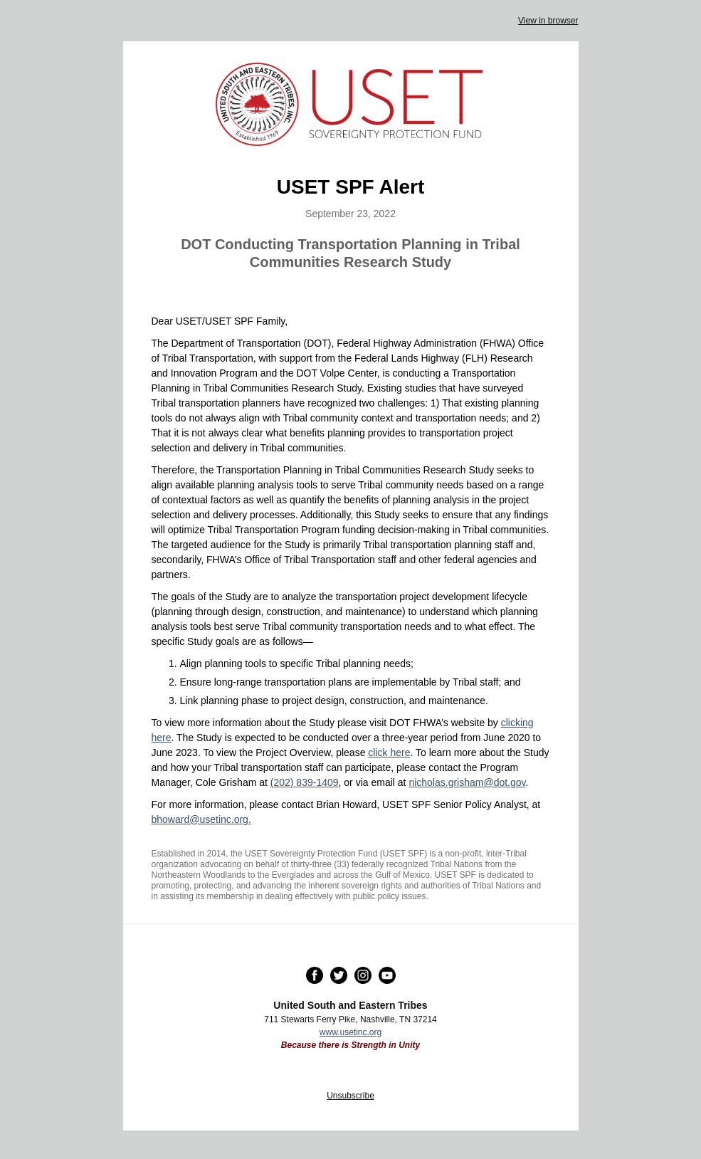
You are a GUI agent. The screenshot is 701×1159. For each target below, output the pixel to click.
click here (389, 752)
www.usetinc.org (350, 1032)
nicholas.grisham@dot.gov (467, 782)
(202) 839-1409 (304, 782)
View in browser (548, 21)
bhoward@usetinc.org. (201, 819)
